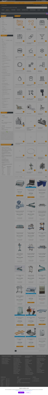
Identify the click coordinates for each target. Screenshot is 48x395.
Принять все (21, 392)
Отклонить (28, 392)
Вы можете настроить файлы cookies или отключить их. (24, 390)
